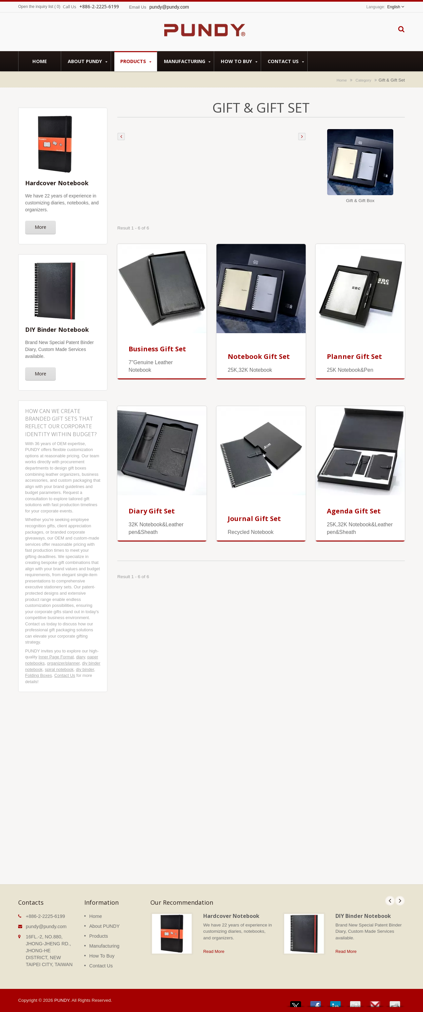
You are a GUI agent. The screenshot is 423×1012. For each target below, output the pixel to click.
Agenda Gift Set (354, 510)
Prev (390, 901)
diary (80, 656)
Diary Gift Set (152, 510)
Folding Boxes (38, 675)
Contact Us (285, 61)
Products (135, 61)
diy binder (85, 669)
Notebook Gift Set (259, 356)
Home (40, 61)
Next (400, 901)
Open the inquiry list (35, 6)
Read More (213, 951)
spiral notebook (59, 669)
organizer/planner (63, 663)
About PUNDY (87, 61)
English (393, 7)
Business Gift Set (157, 348)
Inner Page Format (56, 656)
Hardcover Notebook (231, 916)
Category (363, 80)
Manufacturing (187, 61)
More (40, 227)
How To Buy (239, 61)
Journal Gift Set (254, 518)
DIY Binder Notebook (363, 916)
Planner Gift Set (354, 356)
